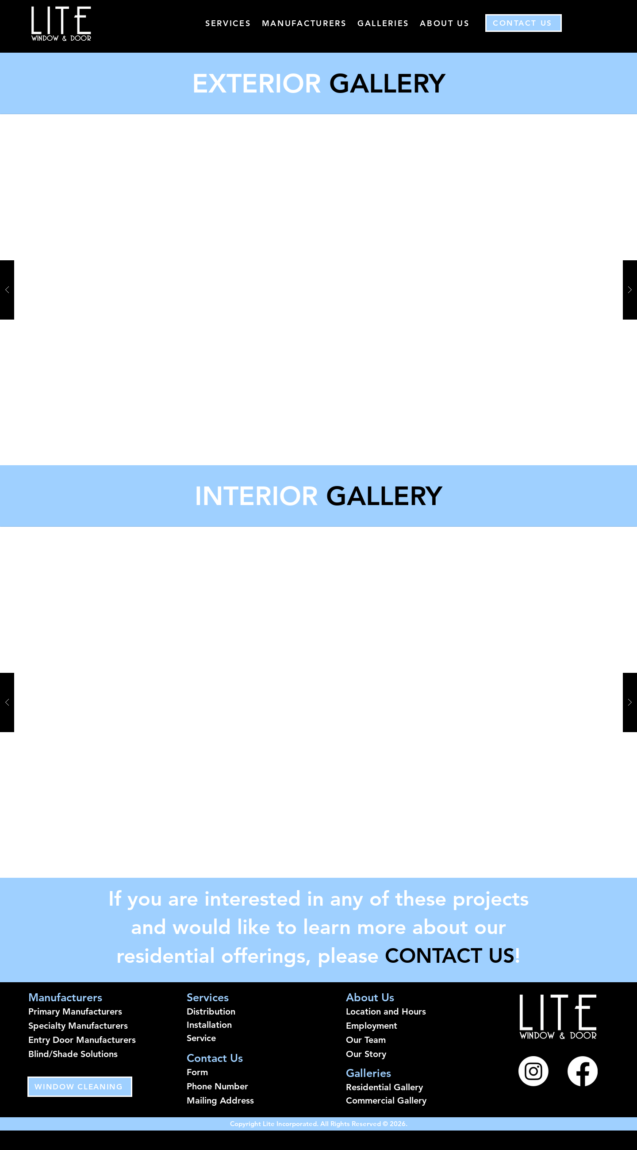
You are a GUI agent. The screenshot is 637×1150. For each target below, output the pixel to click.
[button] (318, 702)
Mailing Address (220, 1100)
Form (197, 1072)
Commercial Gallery (386, 1100)
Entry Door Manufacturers (82, 1039)
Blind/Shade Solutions (73, 1054)
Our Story (366, 1054)
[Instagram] (533, 1071)
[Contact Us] (523, 23)
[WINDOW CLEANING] (79, 1087)
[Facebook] (583, 1071)
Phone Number (217, 1086)
